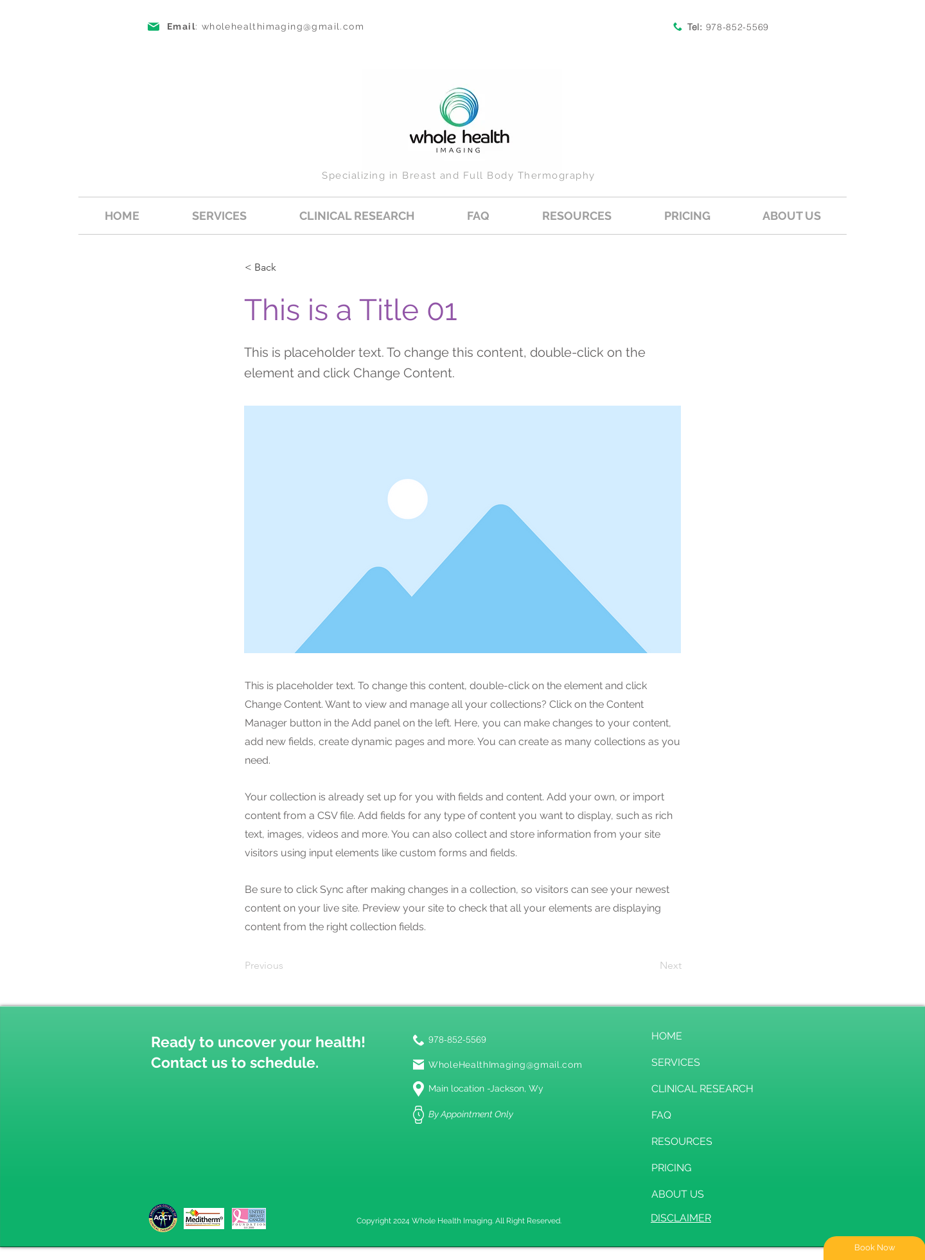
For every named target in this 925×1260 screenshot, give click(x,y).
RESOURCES (681, 1141)
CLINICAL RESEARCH (700, 1089)
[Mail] (418, 1065)
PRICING (671, 1168)
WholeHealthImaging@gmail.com (505, 1064)
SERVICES (675, 1062)
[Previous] (287, 966)
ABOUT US (677, 1194)
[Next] (649, 966)
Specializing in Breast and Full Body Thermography (458, 175)
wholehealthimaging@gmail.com (283, 26)
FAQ (661, 1115)
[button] (219, 215)
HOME (666, 1036)
